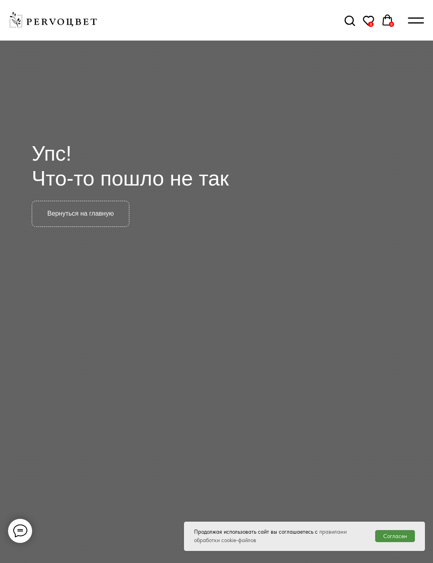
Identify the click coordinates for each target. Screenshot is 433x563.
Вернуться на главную (80, 213)
